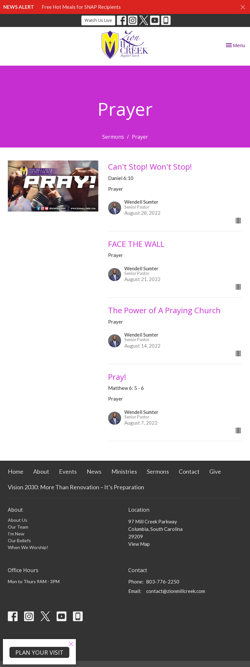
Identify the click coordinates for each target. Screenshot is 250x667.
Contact (189, 471)
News (94, 471)
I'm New (16, 533)
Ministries (124, 471)
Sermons (113, 136)
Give (215, 471)
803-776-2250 (162, 581)
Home (15, 471)
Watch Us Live (98, 20)
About (41, 471)
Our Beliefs (19, 540)
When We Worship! (28, 547)
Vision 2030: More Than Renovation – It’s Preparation (76, 487)
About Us (17, 520)
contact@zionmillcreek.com (175, 591)
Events (68, 471)
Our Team (18, 527)
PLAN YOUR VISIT (39, 652)
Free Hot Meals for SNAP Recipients (81, 7)
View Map (139, 544)
